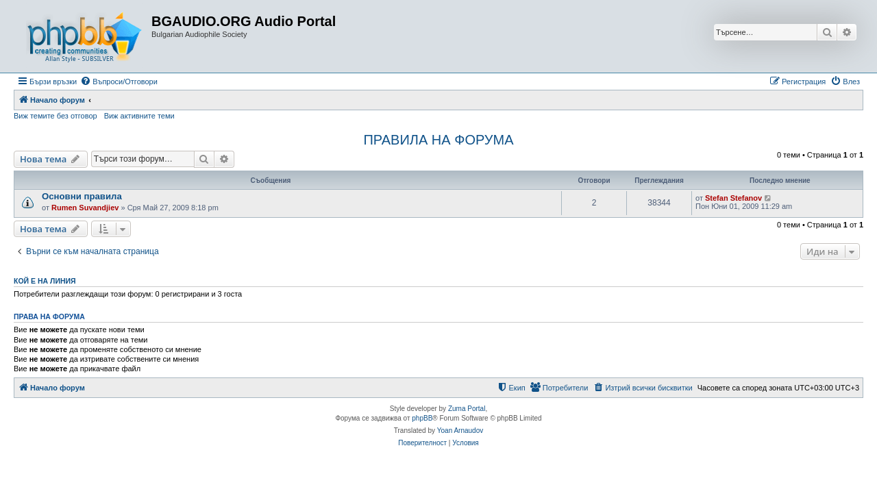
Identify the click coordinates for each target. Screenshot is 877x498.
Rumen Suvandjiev (85, 207)
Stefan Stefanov (733, 198)
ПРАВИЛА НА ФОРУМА (438, 139)
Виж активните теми (139, 116)
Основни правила (82, 196)
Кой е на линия (45, 281)
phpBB (422, 418)
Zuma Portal (466, 408)
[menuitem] (119, 81)
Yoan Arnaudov (460, 430)
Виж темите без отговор (55, 116)
